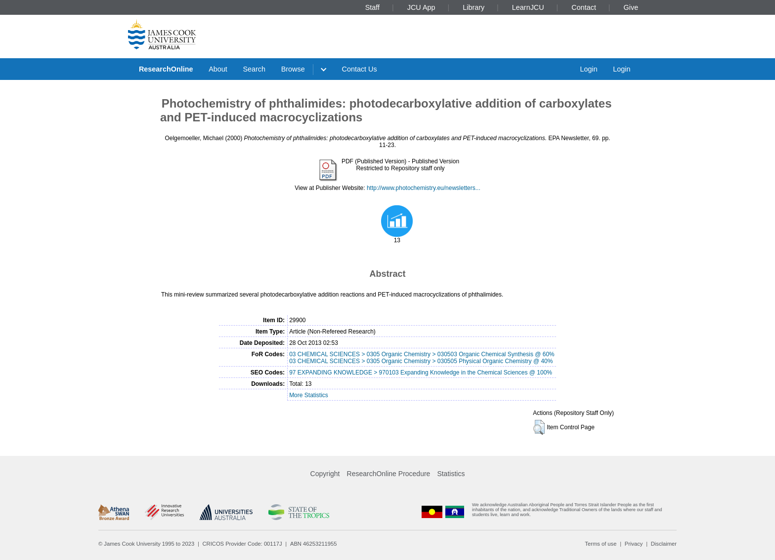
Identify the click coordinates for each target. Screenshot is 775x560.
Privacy (634, 544)
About (218, 69)
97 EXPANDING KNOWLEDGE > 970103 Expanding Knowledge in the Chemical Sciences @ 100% (420, 372)
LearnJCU (528, 7)
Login (588, 69)
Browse (293, 69)
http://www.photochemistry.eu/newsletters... (423, 188)
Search (254, 69)
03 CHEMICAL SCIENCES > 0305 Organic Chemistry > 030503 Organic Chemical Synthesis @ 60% (422, 354)
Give (631, 7)
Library (473, 7)
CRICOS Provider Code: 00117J (242, 544)
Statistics (451, 474)
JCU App (421, 7)
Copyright (325, 474)
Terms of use (600, 544)
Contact (583, 7)
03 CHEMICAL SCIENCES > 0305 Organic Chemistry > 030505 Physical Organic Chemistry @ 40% (421, 361)
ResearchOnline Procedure (389, 474)
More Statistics (308, 395)
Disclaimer (664, 544)
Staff (372, 7)
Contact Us (359, 69)
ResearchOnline (166, 69)
